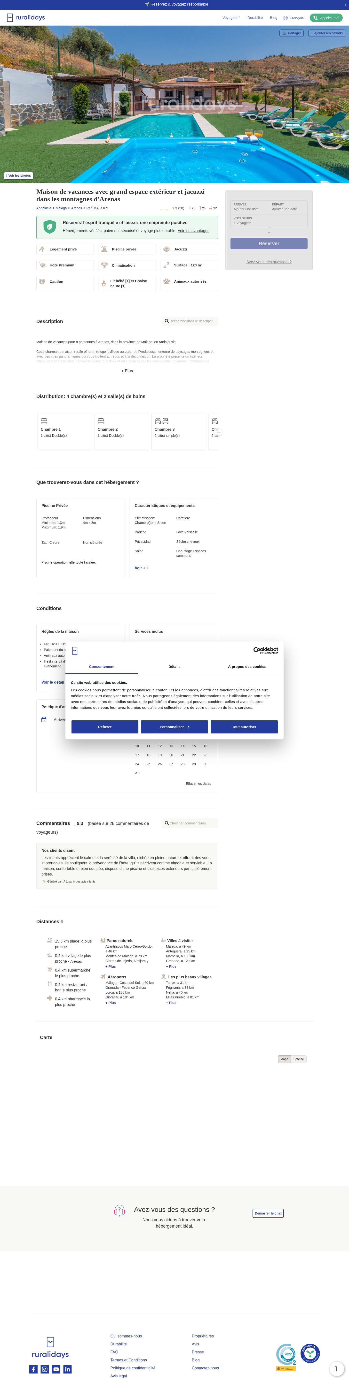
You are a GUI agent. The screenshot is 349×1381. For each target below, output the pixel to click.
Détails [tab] (174, 666)
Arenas (76, 208)
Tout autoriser (244, 727)
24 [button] (137, 764)
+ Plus (127, 356)
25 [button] (149, 764)
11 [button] (149, 746)
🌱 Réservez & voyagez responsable (173, 4)
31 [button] (137, 773)
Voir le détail (54, 682)
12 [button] (160, 746)
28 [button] (183, 764)
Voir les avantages (193, 231)
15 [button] (194, 746)
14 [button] (183, 746)
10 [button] (137, 746)
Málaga (61, 208)
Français (295, 18)
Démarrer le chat (268, 1213)
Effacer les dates (198, 783)
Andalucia (43, 208)
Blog (273, 17)
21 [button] (183, 755)
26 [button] (160, 764)
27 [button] (171, 764)
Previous (36, 432)
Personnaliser (175, 727)
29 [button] (194, 764)
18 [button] (149, 755)
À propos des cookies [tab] (247, 666)
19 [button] (160, 755)
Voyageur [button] (231, 17)
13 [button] (171, 746)
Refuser (105, 727)
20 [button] (171, 755)
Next (218, 432)
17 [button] (137, 755)
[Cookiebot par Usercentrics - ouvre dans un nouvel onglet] (257, 650)
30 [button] (205, 764)
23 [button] (205, 755)
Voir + (142, 568)
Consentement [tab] (101, 666)
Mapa (284, 1059)
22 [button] (194, 755)
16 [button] (205, 746)
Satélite (298, 1059)
